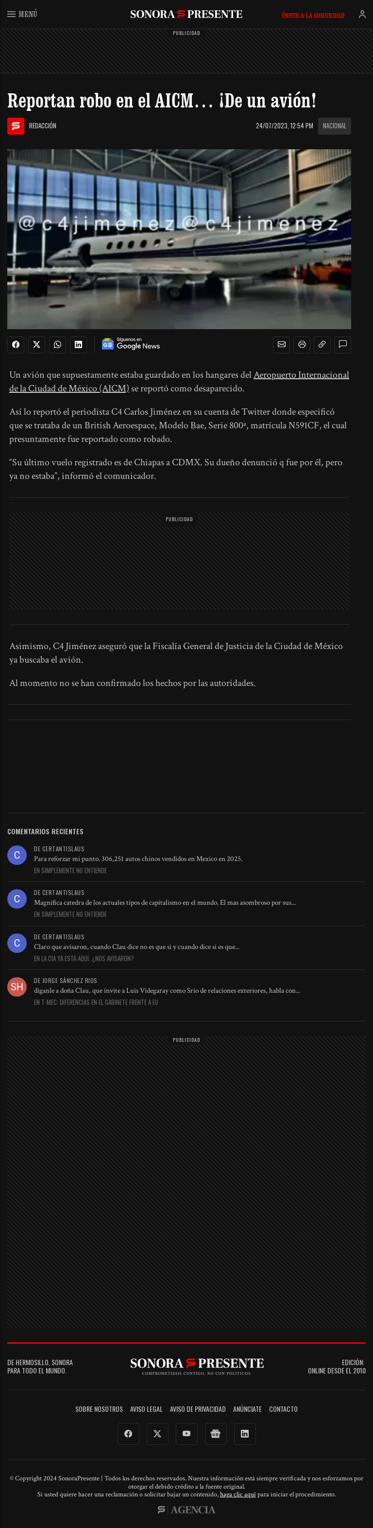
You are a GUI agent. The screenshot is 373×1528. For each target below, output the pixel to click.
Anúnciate (247, 1409)
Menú (22, 14)
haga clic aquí (238, 1494)
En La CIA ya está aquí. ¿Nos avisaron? (84, 959)
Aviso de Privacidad (198, 1409)
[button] (282, 344)
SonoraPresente (186, 13)
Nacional (334, 125)
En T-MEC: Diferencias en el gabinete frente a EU (96, 1002)
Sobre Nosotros (99, 1409)
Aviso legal (146, 1409)
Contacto (283, 1409)
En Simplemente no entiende (70, 871)
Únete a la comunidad (313, 15)
